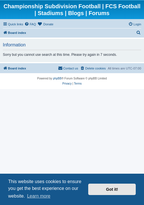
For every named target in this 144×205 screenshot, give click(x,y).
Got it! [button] (112, 189)
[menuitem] (30, 24)
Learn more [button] (38, 196)
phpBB (57, 78)
